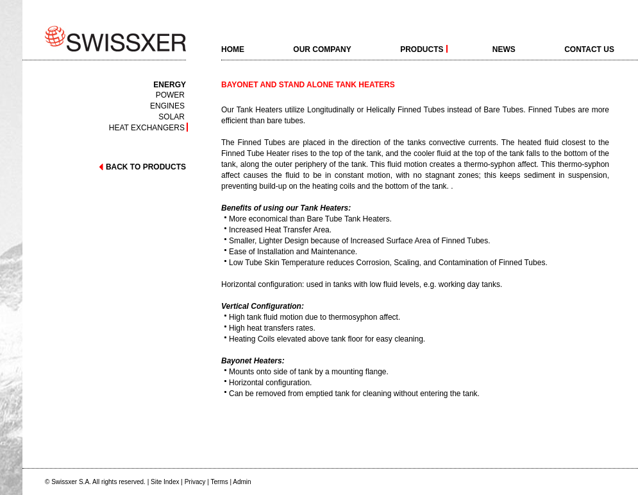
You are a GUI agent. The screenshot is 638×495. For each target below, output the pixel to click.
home (232, 49)
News (504, 49)
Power (170, 95)
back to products (142, 166)
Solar (171, 116)
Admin (242, 481)
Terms (219, 481)
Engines (167, 105)
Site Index (165, 481)
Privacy (195, 481)
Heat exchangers (147, 127)
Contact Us (589, 49)
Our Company (322, 49)
